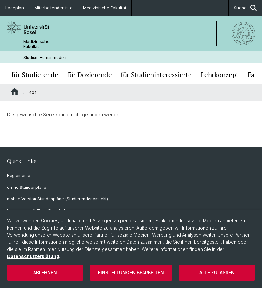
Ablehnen (45, 272)
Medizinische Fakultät (104, 7)
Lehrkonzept (220, 74)
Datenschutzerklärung (33, 256)
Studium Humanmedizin (45, 57)
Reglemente (18, 175)
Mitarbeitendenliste (54, 7)
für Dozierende (89, 74)
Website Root (14, 91)
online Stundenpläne (26, 187)
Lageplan (14, 7)
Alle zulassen (217, 272)
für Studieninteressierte (156, 74)
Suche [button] (245, 8)
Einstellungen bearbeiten (131, 272)
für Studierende (35, 74)
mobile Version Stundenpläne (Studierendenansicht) (57, 198)
